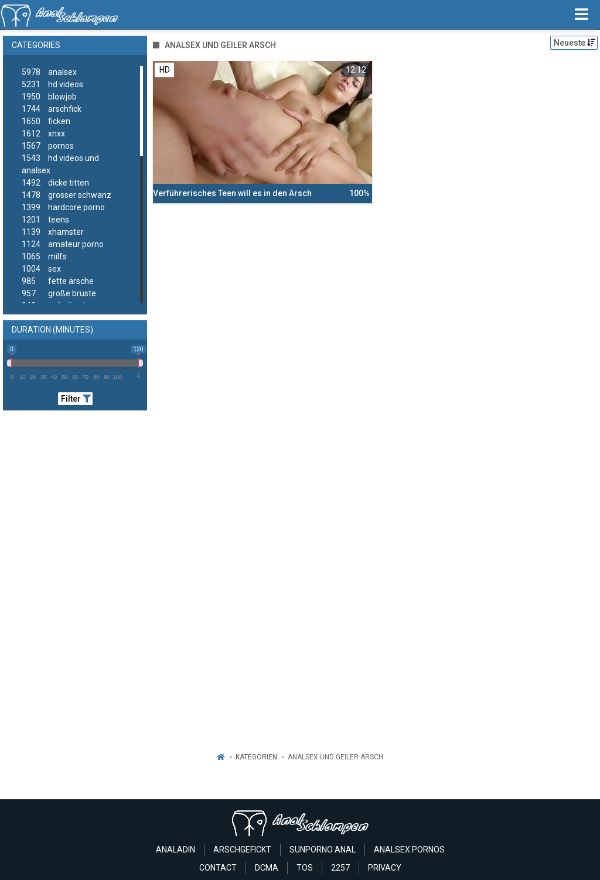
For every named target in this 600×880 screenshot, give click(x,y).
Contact (218, 867)
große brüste (59, 293)
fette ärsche (58, 281)
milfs (44, 257)
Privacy (384, 867)
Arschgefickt (242, 849)
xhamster (53, 232)
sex (41, 269)
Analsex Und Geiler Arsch (335, 757)
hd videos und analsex (60, 163)
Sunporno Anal (322, 849)
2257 (340, 867)
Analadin (175, 849)
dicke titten (55, 183)
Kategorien (256, 757)
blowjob (49, 97)
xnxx (43, 134)
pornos (48, 146)
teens (45, 220)
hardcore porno (63, 207)
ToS (304, 867)
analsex (49, 72)
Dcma (266, 867)
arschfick (51, 109)
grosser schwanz (66, 195)
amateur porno (63, 244)
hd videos (52, 84)
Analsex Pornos (409, 849)
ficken (46, 121)
